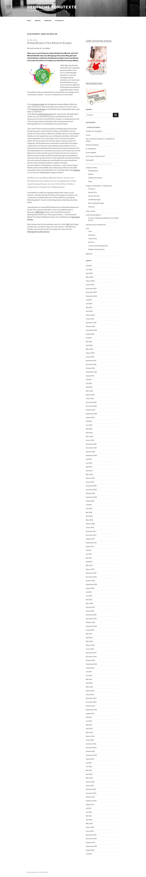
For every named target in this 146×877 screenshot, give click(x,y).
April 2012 (89, 774)
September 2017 (91, 543)
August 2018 (90, 501)
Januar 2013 (90, 740)
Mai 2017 (89, 558)
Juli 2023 (89, 300)
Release (90, 174)
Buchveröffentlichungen (96, 203)
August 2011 (90, 804)
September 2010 (91, 846)
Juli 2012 (89, 763)
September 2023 (91, 296)
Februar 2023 (90, 315)
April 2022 (89, 345)
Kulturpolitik (90, 160)
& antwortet (59, 20)
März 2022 (89, 349)
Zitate (90, 181)
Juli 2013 (89, 717)
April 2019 (89, 470)
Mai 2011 (89, 816)
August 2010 (90, 850)
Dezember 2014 (91, 653)
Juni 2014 (89, 675)
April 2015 (89, 637)
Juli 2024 (89, 265)
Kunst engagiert (91, 152)
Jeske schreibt (90, 211)
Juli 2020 (89, 421)
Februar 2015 (90, 645)
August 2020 (90, 417)
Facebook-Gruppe (38, 109)
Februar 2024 (90, 281)
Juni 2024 (89, 269)
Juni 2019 (89, 463)
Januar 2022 (90, 357)
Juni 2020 (89, 425)
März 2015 (89, 641)
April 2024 (89, 273)
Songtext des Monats (95, 178)
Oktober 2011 (90, 797)
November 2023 (91, 292)
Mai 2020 (89, 429)
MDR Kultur (40, 212)
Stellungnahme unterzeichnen (38, 232)
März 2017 (89, 565)
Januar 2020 (90, 440)
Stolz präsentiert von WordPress (37, 872)
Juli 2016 (89, 592)
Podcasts (91, 207)
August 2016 (90, 588)
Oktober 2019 (90, 452)
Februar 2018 (90, 524)
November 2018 (91, 489)
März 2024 (89, 277)
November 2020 (91, 406)
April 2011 (89, 820)
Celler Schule (92, 238)
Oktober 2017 (90, 539)
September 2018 (91, 497)
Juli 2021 (89, 379)
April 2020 (89, 433)
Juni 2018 (89, 508)
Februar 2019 (90, 478)
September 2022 (91, 330)
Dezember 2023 (91, 288)
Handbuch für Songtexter (94, 131)
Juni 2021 (89, 383)
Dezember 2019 (91, 444)
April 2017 (89, 562)
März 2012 (89, 778)
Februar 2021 (90, 395)
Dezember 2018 (91, 486)
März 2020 (89, 436)
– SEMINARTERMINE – (93, 127)
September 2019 (91, 455)
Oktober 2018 (90, 493)
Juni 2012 (89, 766)
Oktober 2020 (90, 410)
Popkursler (91, 235)
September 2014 (91, 664)
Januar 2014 (90, 694)
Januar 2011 (90, 831)
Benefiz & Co (92, 192)
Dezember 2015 (91, 615)
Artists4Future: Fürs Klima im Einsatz (49, 43)
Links (87, 228)
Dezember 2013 (91, 698)
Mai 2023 (89, 307)
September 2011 (91, 801)
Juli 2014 (89, 672)
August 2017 (90, 546)
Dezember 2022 (91, 322)
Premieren (91, 189)
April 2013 (89, 728)
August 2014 (90, 668)
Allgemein (89, 254)
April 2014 (89, 683)
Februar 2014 (90, 690)
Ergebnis (76, 170)
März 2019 (89, 474)
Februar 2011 (90, 827)
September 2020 (91, 414)
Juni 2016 (89, 596)
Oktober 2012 (90, 751)
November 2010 (91, 838)
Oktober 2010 (90, 842)
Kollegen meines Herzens (96, 249)
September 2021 (91, 372)
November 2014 (91, 656)
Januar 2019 (90, 482)
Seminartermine (94, 83)
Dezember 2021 (91, 360)
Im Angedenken (91, 148)
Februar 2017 (90, 569)
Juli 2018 (89, 505)
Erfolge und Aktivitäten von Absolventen (99, 186)
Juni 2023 (89, 303)
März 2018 (89, 520)
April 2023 (89, 311)
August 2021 (90, 376)
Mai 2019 (89, 467)
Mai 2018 (89, 512)
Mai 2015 (89, 634)
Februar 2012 (90, 782)
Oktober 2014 (90, 660)
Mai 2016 (89, 599)
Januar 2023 (90, 319)
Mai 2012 (89, 770)
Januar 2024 (90, 284)
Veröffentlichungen (94, 199)
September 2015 (91, 626)
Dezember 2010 (91, 835)
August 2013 (90, 713)
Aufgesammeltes (91, 167)
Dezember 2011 (91, 789)
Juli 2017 (89, 550)
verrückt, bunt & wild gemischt (98, 246)
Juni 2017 (89, 554)
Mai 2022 (89, 341)
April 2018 (89, 516)
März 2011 (89, 823)
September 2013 (91, 709)
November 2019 (91, 448)
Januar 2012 (90, 785)
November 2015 (91, 618)
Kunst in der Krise (94, 196)
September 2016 (91, 584)
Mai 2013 (89, 725)
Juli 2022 (89, 338)
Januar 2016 (90, 611)
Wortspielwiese (93, 171)
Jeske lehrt (48, 20)
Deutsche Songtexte (52, 7)
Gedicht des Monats (92, 145)
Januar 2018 (90, 527)
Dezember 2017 (91, 531)
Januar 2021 (90, 398)
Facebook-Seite (38, 104)
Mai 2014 (89, 679)
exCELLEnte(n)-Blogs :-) (93, 215)
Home (29, 20)
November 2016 (91, 577)
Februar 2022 (90, 353)
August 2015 (90, 630)
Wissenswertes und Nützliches (96, 224)
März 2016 (89, 603)
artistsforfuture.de (45, 114)
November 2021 (91, 364)
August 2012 (90, 759)
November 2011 (91, 793)
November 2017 (91, 535)
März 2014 (89, 687)
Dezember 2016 (91, 573)
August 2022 (90, 334)
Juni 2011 (89, 812)
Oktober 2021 (90, 368)
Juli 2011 (88, 808)
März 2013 (89, 732)
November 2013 (91, 702)
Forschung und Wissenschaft (95, 156)
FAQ (67, 224)
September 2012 (91, 755)
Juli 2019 (89, 459)
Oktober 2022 (90, 326)
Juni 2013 (89, 721)
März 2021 (89, 391)
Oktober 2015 (90, 622)
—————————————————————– (99, 164)
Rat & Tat (91, 242)
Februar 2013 (90, 736)
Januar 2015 (90, 649)
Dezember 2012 (91, 744)
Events (88, 135)
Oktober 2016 (90, 580)
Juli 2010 (89, 854)
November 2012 (91, 747)
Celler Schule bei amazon (99, 40)
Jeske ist (37, 20)
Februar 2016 (90, 607)
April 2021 (89, 387)
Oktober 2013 (90, 706)
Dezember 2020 (91, 402)
